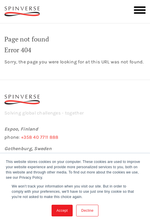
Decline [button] (87, 211)
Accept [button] (62, 211)
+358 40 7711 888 (39, 137)
